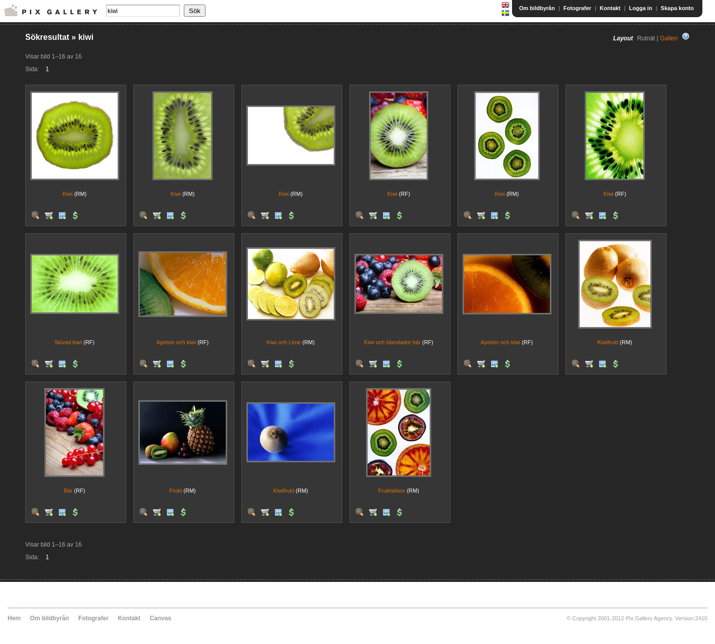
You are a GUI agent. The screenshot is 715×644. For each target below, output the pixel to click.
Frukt (175, 491)
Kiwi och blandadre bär (392, 342)
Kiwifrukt (608, 342)
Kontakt (610, 8)
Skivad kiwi (68, 342)
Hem (14, 618)
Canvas (160, 618)
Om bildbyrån (537, 8)
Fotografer (577, 8)
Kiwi (68, 194)
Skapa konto (677, 8)
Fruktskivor (391, 491)
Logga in (640, 8)
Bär (68, 491)
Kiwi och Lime (284, 342)
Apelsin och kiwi (176, 342)
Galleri (669, 38)
